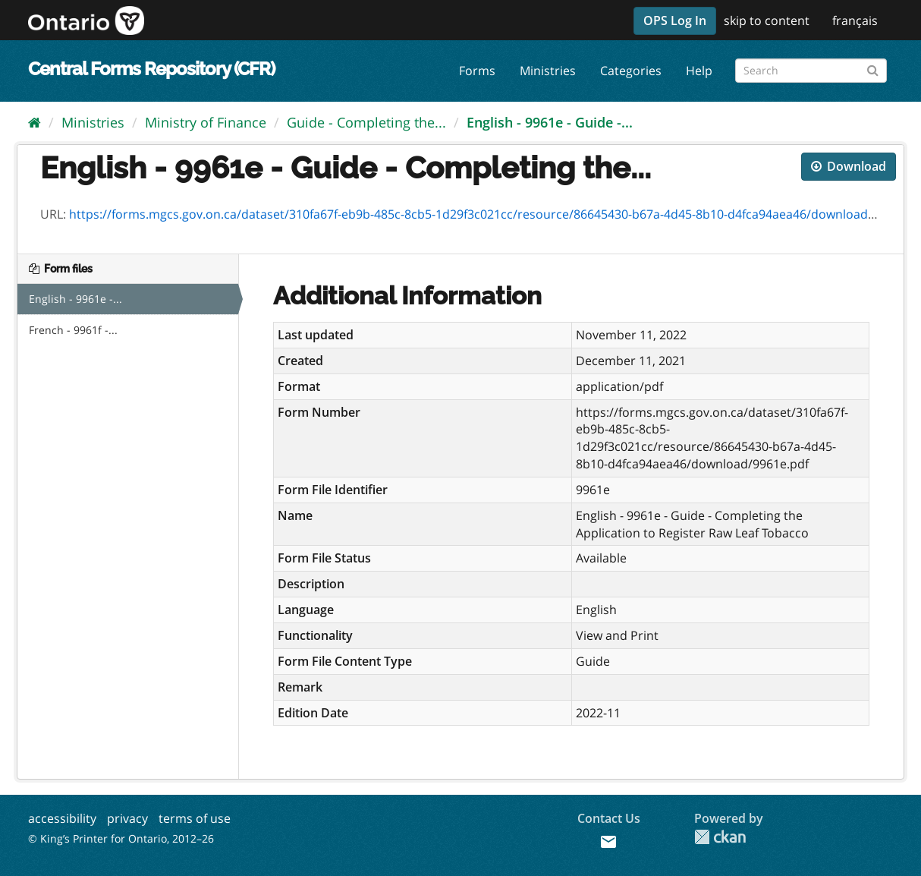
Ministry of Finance (205, 122)
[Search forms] (811, 70)
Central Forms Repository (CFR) (151, 69)
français (855, 20)
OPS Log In (674, 20)
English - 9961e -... (75, 298)
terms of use (195, 818)
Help (699, 70)
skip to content (766, 20)
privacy (127, 818)
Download (848, 166)
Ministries (548, 70)
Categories (631, 70)
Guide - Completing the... (366, 122)
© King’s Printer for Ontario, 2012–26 (121, 838)
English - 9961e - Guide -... (550, 122)
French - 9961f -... (73, 330)
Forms (477, 70)
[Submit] (872, 67)
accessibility (62, 818)
